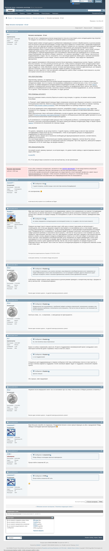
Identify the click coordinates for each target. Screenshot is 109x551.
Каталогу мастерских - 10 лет (19, 25)
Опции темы (78, 28)
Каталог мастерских (32, 10)
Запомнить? (76, 3)
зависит (30, 123)
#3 (101, 208)
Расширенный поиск (97, 13)
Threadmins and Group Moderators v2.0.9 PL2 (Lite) (54, 548)
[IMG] (35, 524)
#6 (101, 335)
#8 (101, 422)
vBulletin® (38, 545)
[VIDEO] (35, 526)
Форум (10, 10)
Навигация (55, 13)
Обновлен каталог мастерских (45, 506)
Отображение (97, 28)
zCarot (77, 545)
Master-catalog (89, 537)
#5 (101, 300)
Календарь (36, 13)
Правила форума (38, 530)
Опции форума (46, 13)
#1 (101, 31)
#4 (101, 264)
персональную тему (83, 108)
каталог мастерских (68, 168)
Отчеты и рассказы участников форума (46, 115)
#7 (101, 387)
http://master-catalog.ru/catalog (44, 105)
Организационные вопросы (22, 18)
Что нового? (20, 10)
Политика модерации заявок (64, 506)
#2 (101, 179)
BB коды (35, 520)
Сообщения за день (12, 13)
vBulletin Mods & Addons (73, 548)
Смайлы (35, 522)
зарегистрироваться (34, 174)
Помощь (98, 1)
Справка (29, 13)
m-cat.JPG (31, 155)
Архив (96, 537)
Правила (22, 13)
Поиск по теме (87, 28)
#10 (101, 472)
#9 (101, 451)
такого (94, 84)
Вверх (100, 501)
